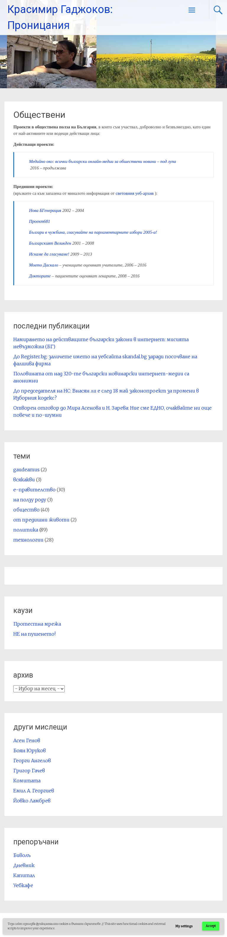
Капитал (24, 875)
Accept (211, 926)
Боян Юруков (29, 750)
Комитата (26, 781)
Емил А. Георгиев (33, 791)
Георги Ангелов (32, 760)
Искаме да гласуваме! (49, 254)
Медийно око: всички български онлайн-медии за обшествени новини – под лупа (102, 161)
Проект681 (39, 221)
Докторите (40, 276)
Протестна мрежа (37, 624)
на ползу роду (29, 500)
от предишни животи (41, 520)
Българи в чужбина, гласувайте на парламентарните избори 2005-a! (93, 232)
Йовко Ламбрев (32, 801)
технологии (28, 540)
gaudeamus (26, 469)
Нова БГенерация (45, 210)
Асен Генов (26, 740)
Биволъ (22, 855)
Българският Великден (50, 243)
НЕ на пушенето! (34, 634)
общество (26, 510)
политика (25, 530)
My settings (184, 926)
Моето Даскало (43, 265)
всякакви (24, 480)
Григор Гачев (29, 771)
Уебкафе (23, 885)
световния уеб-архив (135, 193)
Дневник (24, 865)
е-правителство (34, 490)
